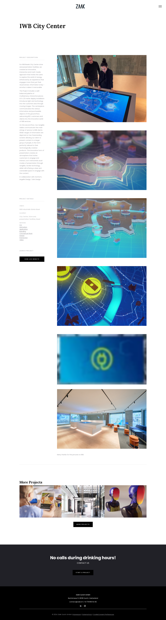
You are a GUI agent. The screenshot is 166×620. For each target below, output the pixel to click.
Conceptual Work (25, 233)
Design (21, 236)
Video (21, 240)
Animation (23, 227)
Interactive (23, 238)
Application (23, 229)
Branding (22, 231)
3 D (20, 225)
